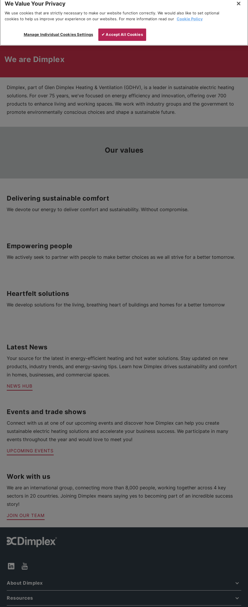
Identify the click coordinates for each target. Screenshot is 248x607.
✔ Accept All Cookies (122, 28)
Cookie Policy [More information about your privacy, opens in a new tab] (190, 13)
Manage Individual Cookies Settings (58, 28)
